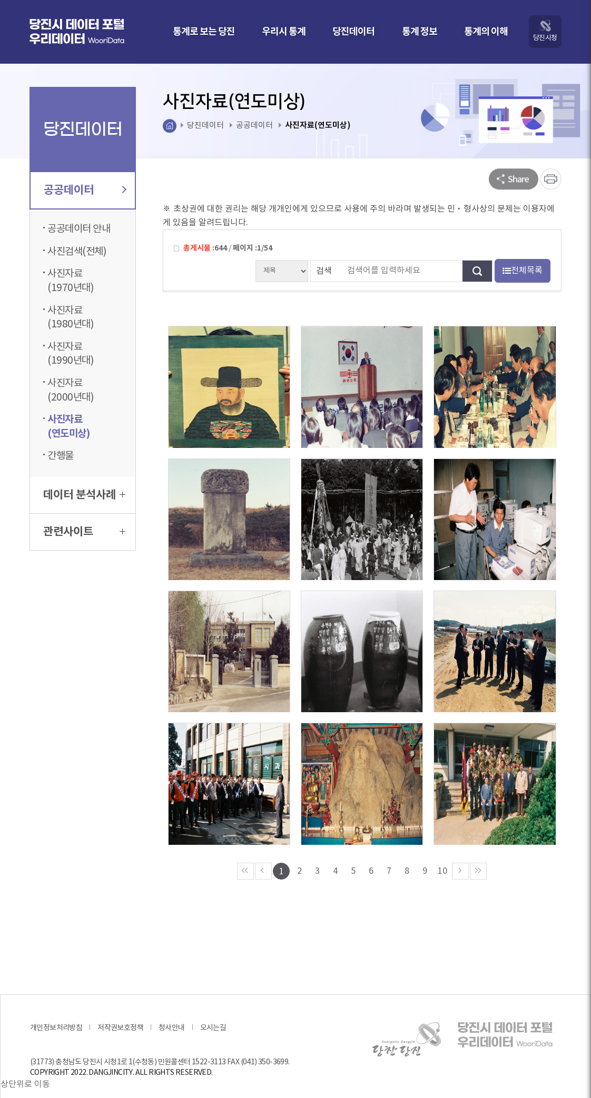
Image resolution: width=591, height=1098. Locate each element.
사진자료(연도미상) (68, 426)
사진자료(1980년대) (70, 318)
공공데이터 (84, 190)
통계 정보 (419, 31)
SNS (513, 178)
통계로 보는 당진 (204, 31)
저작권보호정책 (120, 1006)
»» (478, 849)
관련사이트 (84, 531)
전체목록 (523, 270)
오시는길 (213, 1006)
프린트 (551, 178)
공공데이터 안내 (78, 229)
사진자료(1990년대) (70, 354)
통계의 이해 (486, 31)
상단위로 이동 (25, 1062)
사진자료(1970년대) (70, 281)
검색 (324, 271)
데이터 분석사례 (84, 495)
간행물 (60, 456)
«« (245, 849)
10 (442, 849)
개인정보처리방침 (56, 1006)
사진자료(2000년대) (70, 390)
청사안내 (172, 1006)
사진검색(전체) (76, 251)
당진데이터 (353, 31)
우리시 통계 (284, 31)
